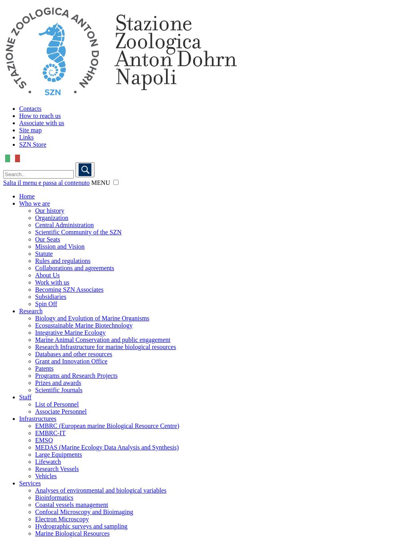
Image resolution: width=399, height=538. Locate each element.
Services (30, 483)
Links (26, 137)
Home (27, 196)
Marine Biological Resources (72, 533)
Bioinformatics (54, 497)
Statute (44, 253)
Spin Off (46, 303)
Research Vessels (57, 468)
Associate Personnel (61, 411)
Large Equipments (58, 454)
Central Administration (64, 225)
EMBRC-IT (50, 433)
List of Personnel (57, 404)
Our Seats (47, 239)
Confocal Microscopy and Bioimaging (84, 512)
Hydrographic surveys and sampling (81, 526)
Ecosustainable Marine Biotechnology (83, 325)
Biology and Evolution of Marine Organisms (92, 318)
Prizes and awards (58, 382)
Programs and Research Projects (76, 375)
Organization (51, 217)
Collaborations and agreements (74, 268)
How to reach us (40, 115)
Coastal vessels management (71, 504)
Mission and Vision (60, 246)
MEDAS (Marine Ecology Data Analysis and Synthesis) (107, 447)
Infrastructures (37, 418)
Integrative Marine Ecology (70, 332)
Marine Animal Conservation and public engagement (102, 339)
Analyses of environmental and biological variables (100, 490)
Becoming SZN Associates (69, 289)
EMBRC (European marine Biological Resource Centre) (107, 425)
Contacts (30, 108)
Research (31, 311)
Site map (30, 130)
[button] (116, 182)
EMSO (44, 440)
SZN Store (32, 144)
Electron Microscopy (62, 519)
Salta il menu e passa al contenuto (46, 182)
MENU (100, 182)
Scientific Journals (59, 390)
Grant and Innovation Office (71, 361)
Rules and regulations (63, 260)
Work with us (52, 282)
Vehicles (46, 476)
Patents (44, 368)
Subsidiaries (50, 296)
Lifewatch (48, 461)
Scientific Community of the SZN (78, 232)
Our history (49, 210)
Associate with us (41, 123)
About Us (47, 275)
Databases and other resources (73, 354)
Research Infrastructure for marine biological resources (105, 347)
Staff (25, 397)
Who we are (34, 203)
